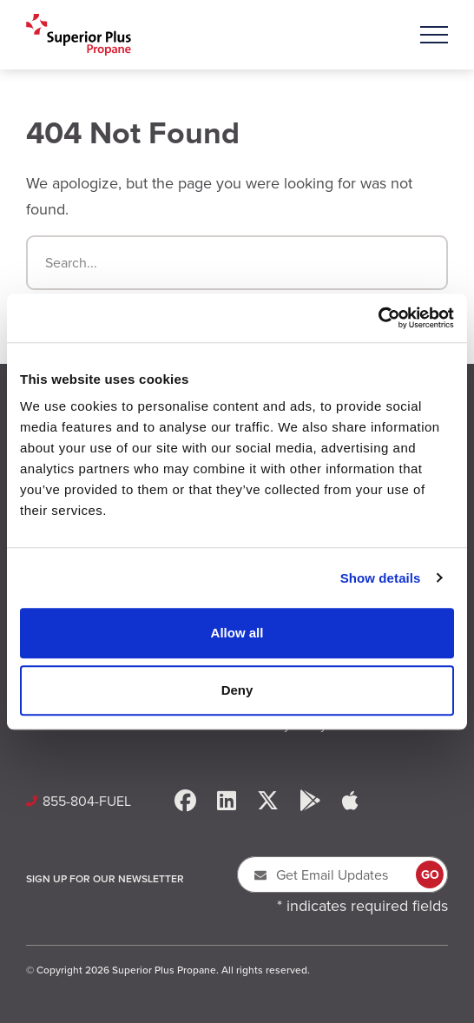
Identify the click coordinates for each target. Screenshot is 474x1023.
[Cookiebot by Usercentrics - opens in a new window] (378, 318)
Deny (237, 690)
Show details (380, 578)
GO (430, 875)
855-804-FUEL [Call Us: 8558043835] (87, 801)
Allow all (237, 632)
